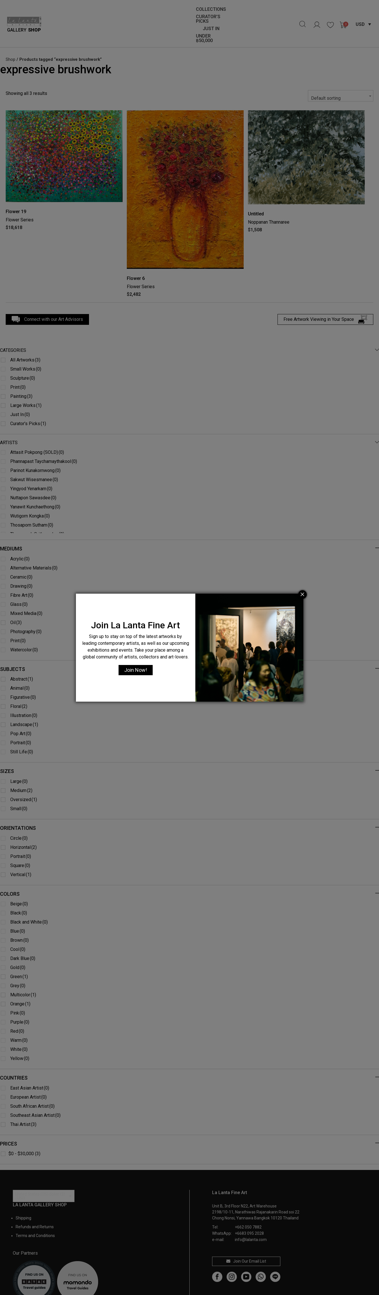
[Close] (302, 594)
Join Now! (135, 670)
